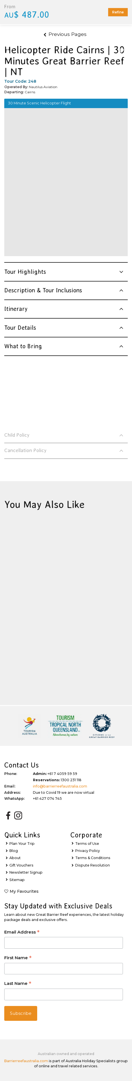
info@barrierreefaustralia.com (60, 786)
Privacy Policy (87, 851)
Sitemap (17, 880)
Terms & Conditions (92, 858)
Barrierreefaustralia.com (26, 1061)
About (15, 858)
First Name (18, 958)
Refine (118, 12)
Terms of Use (87, 843)
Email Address (21, 932)
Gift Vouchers (21, 865)
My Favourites (24, 891)
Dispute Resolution (92, 865)
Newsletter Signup (26, 872)
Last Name (17, 984)
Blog (13, 851)
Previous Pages (65, 34)
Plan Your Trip (22, 843)
